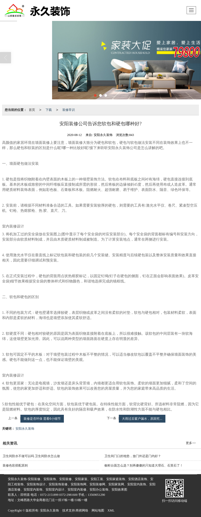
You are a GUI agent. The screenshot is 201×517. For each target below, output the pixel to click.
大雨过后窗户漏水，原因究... (142, 419)
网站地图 (98, 510)
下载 (49, 110)
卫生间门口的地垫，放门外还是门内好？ (132, 456)
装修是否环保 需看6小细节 (42, 419)
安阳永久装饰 (24, 428)
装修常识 (68, 110)
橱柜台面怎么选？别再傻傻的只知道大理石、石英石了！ (143, 465)
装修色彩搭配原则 (15, 465)
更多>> (191, 443)
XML (111, 510)
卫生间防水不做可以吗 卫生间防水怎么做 (31, 456)
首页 (32, 110)
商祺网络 (82, 510)
